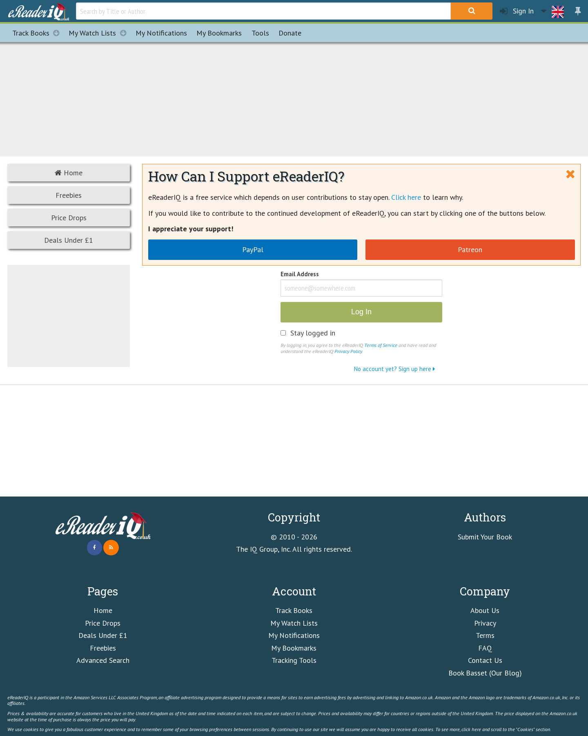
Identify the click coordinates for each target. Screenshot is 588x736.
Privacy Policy (348, 351)
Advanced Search (102, 660)
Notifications (161, 33)
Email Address (300, 274)
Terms (485, 635)
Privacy (485, 623)
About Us (484, 610)
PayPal (252, 249)
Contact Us (485, 660)
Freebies (69, 195)
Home (68, 172)
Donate (289, 33)
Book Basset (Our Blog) (485, 673)
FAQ (485, 648)
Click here (406, 197)
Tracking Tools (294, 660)
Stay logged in (312, 333)
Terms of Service (380, 345)
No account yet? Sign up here (394, 369)
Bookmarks (219, 33)
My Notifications (294, 635)
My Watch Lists (100, 33)
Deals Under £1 (68, 240)
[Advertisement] (294, 98)
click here (471, 729)
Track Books (38, 33)
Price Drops (69, 217)
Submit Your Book (485, 536)
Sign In (517, 11)
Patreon (470, 249)
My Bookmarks (293, 648)
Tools (260, 33)
